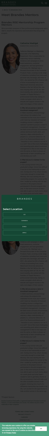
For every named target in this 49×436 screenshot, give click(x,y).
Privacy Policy (11, 433)
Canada (24, 220)
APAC (24, 232)
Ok (43, 429)
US (25, 214)
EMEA (24, 226)
